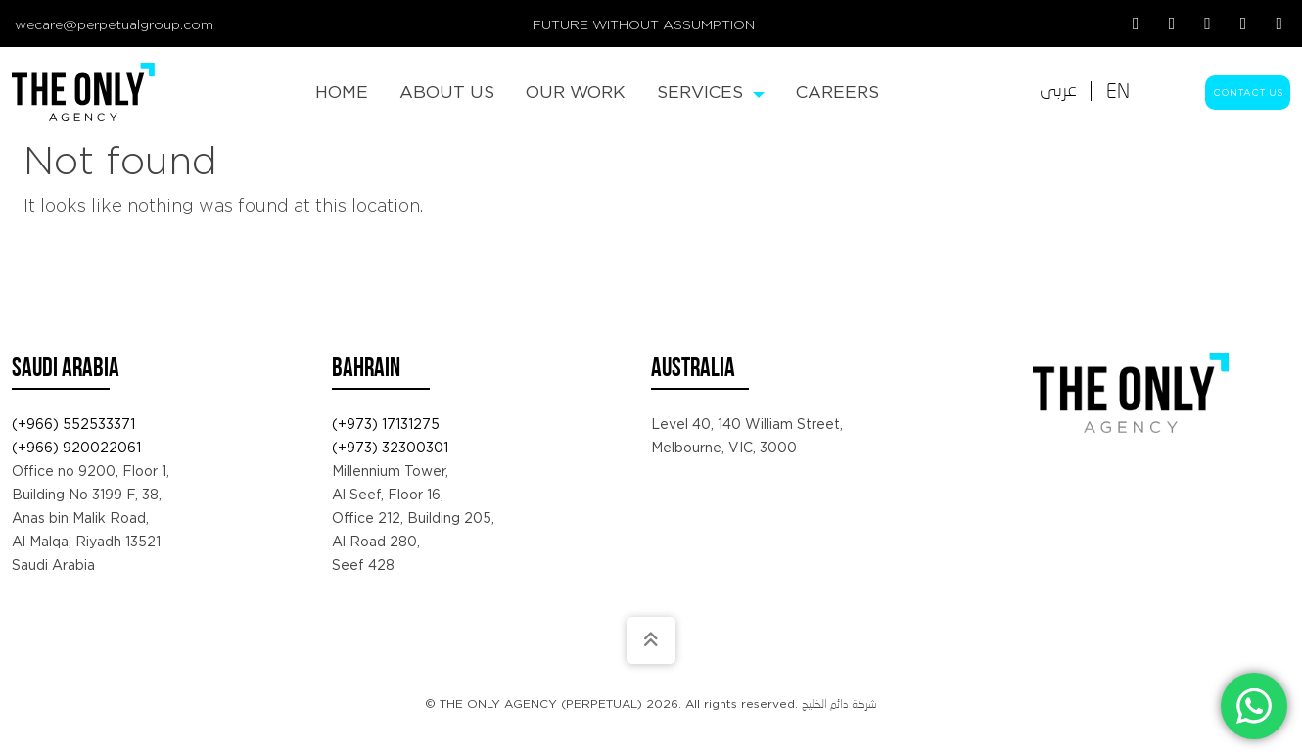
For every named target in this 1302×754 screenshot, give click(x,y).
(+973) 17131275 (386, 424)
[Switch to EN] (1118, 92)
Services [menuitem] (711, 91)
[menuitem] (341, 92)
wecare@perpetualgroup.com (114, 24)
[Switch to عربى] (1058, 91)
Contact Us (1247, 92)
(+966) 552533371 (73, 424)
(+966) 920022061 (76, 447)
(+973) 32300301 (390, 447)
